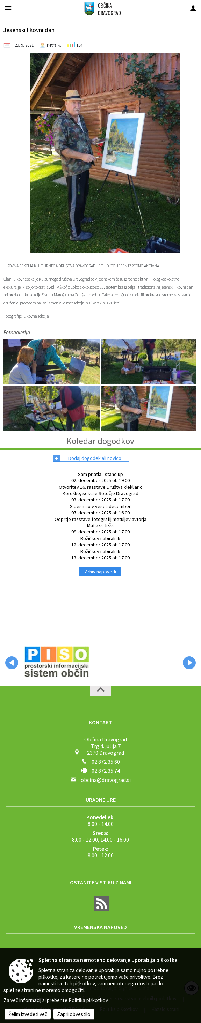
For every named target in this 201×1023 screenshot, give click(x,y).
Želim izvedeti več (27, 1014)
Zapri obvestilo (74, 1014)
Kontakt (100, 722)
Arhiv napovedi (100, 571)
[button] (11, 662)
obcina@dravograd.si (106, 779)
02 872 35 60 (106, 761)
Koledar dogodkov (100, 441)
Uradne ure (101, 799)
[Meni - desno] (193, 8)
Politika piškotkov (88, 1000)
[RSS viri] (100, 909)
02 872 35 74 (106, 770)
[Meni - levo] (8, 8)
